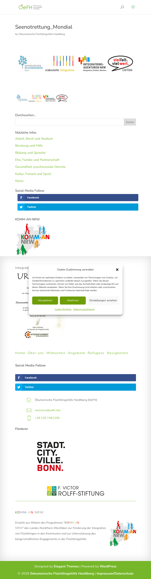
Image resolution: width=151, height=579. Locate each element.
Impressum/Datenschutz (115, 573)
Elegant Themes (66, 566)
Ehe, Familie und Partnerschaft (37, 160)
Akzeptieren (45, 300)
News (19, 181)
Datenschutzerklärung (84, 309)
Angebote (76, 353)
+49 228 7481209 (47, 418)
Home (20, 353)
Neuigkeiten (117, 353)
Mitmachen (55, 353)
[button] (117, 270)
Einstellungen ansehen (103, 300)
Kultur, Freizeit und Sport (33, 174)
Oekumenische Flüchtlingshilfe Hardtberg (42, 34)
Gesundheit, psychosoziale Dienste (40, 167)
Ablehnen (73, 300)
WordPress (108, 566)
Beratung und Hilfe (29, 145)
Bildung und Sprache (30, 153)
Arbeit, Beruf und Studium (34, 138)
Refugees (96, 353)
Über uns (36, 353)
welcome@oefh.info (48, 410)
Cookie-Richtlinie (63, 309)
